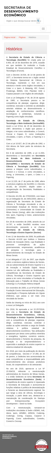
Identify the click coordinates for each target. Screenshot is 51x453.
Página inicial (9, 37)
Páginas (22, 37)
